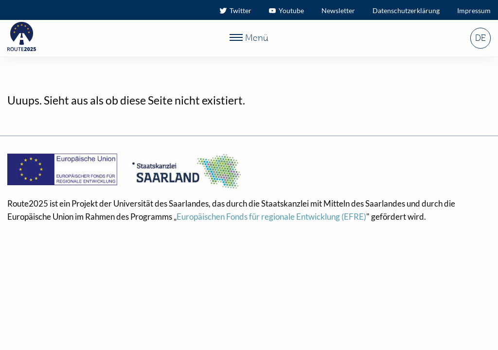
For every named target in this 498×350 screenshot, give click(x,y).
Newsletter (338, 10)
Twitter (235, 10)
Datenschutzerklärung (406, 10)
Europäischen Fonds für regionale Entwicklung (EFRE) (271, 216)
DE (480, 38)
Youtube (286, 10)
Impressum (474, 10)
